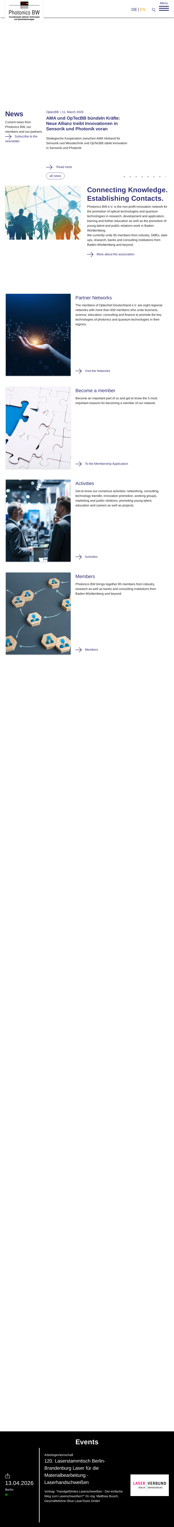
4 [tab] (142, 177)
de (134, 9)
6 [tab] (154, 177)
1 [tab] (124, 177)
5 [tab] (148, 177)
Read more (64, 167)
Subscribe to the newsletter (21, 139)
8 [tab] (166, 177)
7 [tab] (160, 177)
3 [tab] (136, 177)
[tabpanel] (107, 139)
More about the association (115, 254)
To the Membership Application (106, 463)
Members (91, 649)
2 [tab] (130, 177)
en (142, 9)
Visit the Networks (97, 371)
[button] (164, 8)
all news (55, 176)
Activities (91, 556)
